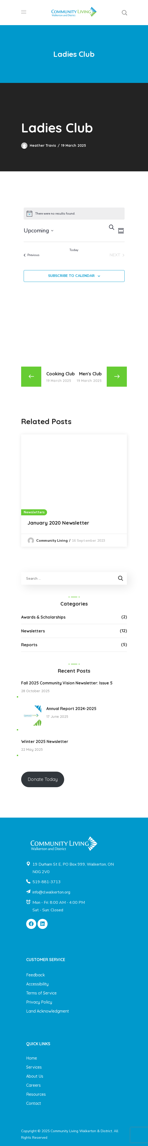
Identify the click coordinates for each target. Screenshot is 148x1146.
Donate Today (43, 779)
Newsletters (34, 512)
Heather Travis (43, 145)
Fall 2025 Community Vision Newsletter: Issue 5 (67, 682)
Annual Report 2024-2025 (71, 708)
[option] (74, 490)
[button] (124, 12)
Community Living (52, 540)
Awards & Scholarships (43, 617)
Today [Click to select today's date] (73, 250)
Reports (29, 644)
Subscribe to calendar (71, 275)
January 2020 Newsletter (58, 523)
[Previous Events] (32, 255)
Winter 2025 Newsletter (44, 741)
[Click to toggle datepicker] (38, 231)
